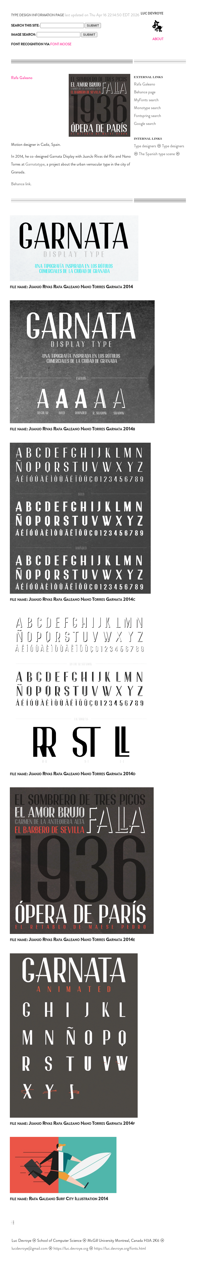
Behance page (144, 92)
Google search (145, 123)
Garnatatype (35, 164)
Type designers (145, 146)
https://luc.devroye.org (70, 1248)
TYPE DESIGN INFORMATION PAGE (37, 15)
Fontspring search (147, 115)
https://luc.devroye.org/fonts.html (120, 1248)
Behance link (21, 184)
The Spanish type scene (157, 154)
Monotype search (147, 108)
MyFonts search (146, 100)
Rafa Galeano (144, 84)
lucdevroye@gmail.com (30, 1248)
